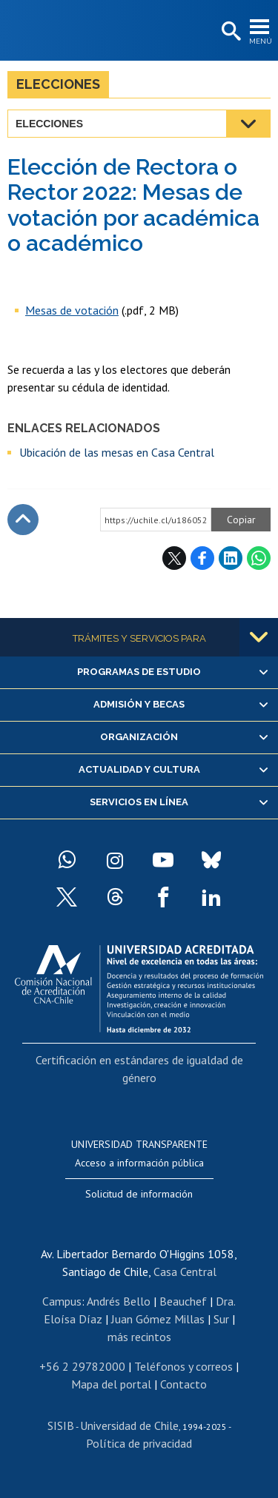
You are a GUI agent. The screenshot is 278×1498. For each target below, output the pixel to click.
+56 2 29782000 (82, 1366)
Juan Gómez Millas (158, 1318)
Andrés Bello (118, 1301)
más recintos (139, 1336)
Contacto (183, 1384)
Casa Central (184, 1271)
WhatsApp (258, 558)
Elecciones (58, 84)
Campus (62, 1301)
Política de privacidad (139, 1443)
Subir (23, 519)
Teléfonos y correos (183, 1366)
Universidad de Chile (129, 1425)
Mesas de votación (72, 310)
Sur (221, 1318)
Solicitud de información (139, 1193)
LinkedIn (230, 558)
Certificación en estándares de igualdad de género (139, 1068)
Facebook (202, 558)
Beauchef (183, 1301)
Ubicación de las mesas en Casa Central (116, 452)
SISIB (60, 1425)
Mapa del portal (111, 1384)
